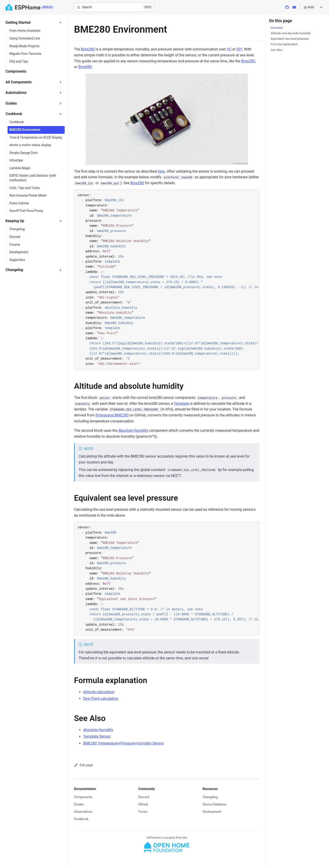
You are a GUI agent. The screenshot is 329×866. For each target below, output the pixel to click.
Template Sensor (97, 736)
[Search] (114, 7)
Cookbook (81, 819)
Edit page (83, 765)
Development (212, 811)
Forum (142, 811)
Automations (83, 811)
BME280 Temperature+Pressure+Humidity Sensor (123, 743)
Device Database (214, 804)
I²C (229, 49)
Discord (143, 797)
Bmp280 (248, 61)
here (161, 171)
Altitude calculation (98, 692)
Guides (79, 804)
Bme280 (88, 49)
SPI (239, 49)
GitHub (143, 804)
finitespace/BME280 (112, 415)
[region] (167, 279)
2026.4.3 (47, 7)
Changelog (210, 797)
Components (83, 797)
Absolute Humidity (133, 430)
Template (181, 403)
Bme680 (85, 67)
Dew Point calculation (100, 698)
